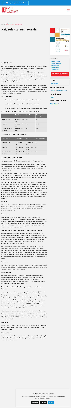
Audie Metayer (54, 103)
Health (52, 97)
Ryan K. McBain (55, 61)
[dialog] (43, 398)
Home (3, 24)
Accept (51, 402)
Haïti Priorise (54, 83)
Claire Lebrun (55, 69)
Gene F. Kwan (55, 65)
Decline (44, 402)
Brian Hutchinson (56, 63)
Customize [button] (35, 402)
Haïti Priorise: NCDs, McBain (58, 90)
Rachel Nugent (55, 67)
